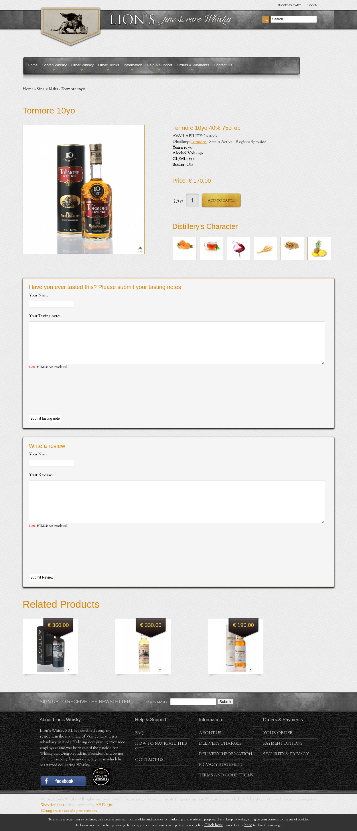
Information (133, 65)
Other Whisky (82, 65)
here (248, 825)
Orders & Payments (193, 65)
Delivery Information (225, 771)
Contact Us (223, 65)
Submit (225, 719)
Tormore (199, 142)
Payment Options (283, 761)
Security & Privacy (286, 771)
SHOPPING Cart (289, 5)
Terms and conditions (226, 793)
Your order (278, 750)
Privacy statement (221, 782)
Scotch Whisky (54, 65)
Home (33, 65)
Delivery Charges (220, 761)
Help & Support (159, 65)
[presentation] (72, 401)
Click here (213, 825)
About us (210, 750)
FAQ (139, 750)
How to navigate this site (161, 764)
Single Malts (47, 89)
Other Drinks (108, 65)
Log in (312, 5)
